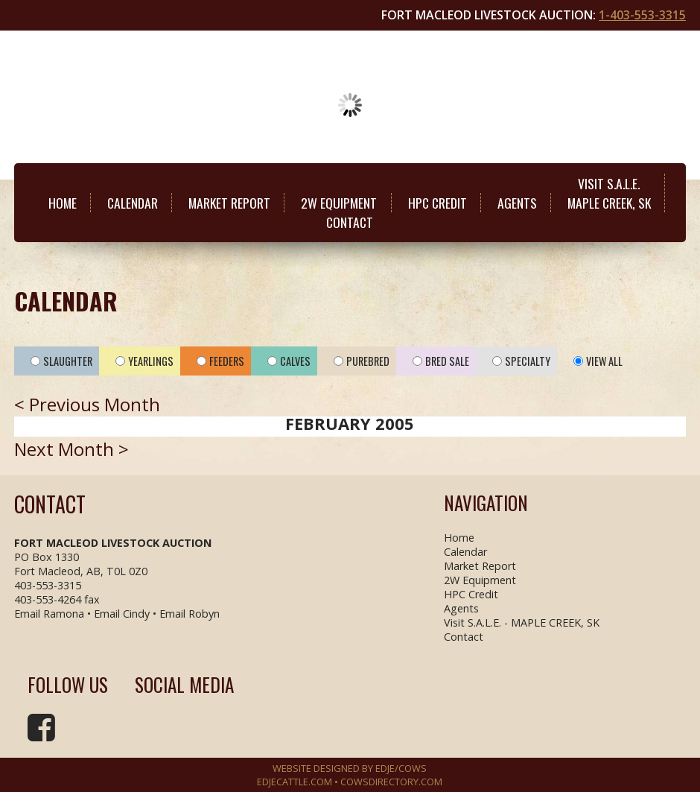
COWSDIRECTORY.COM (391, 781)
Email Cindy (122, 613)
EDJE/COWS (401, 768)
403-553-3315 (47, 585)
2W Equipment (339, 202)
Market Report (229, 202)
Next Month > (71, 449)
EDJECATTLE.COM (294, 781)
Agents (517, 202)
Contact (349, 222)
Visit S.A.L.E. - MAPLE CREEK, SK (521, 622)
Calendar (132, 202)
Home (62, 202)
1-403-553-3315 (642, 15)
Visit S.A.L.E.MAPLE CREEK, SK (609, 193)
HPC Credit (437, 202)
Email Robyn (189, 613)
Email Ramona (49, 613)
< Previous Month (87, 404)
